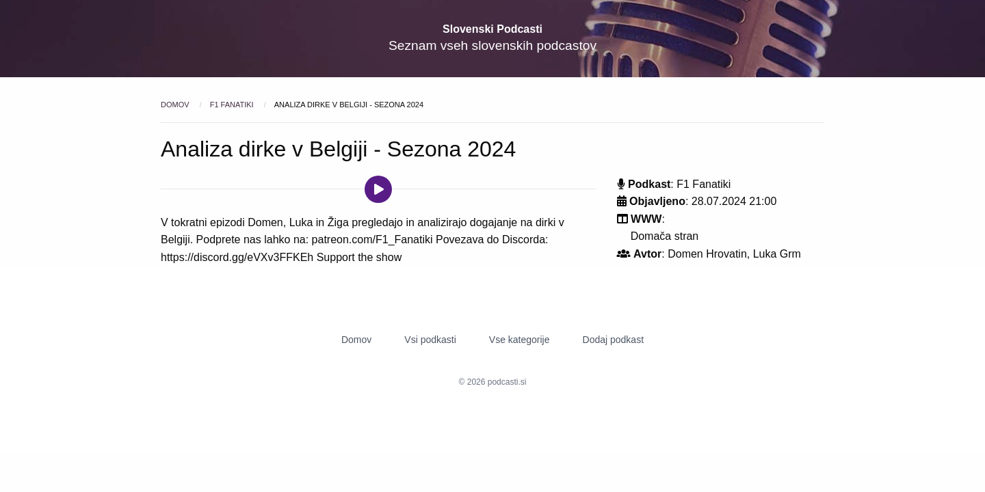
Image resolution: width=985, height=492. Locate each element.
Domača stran (665, 236)
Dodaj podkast (613, 339)
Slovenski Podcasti (492, 29)
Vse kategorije (519, 339)
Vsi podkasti (430, 339)
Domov (176, 104)
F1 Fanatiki (233, 104)
